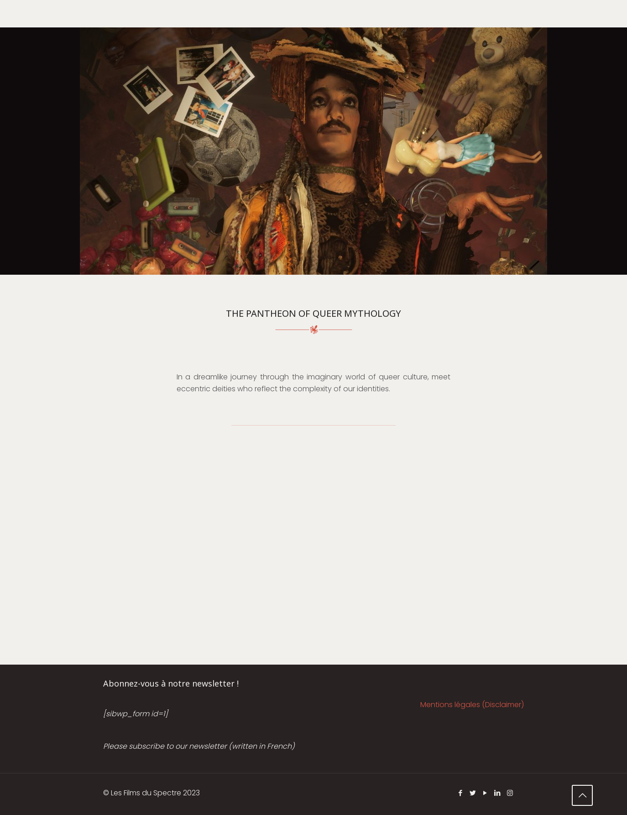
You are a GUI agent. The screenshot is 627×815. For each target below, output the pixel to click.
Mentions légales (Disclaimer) (472, 704)
